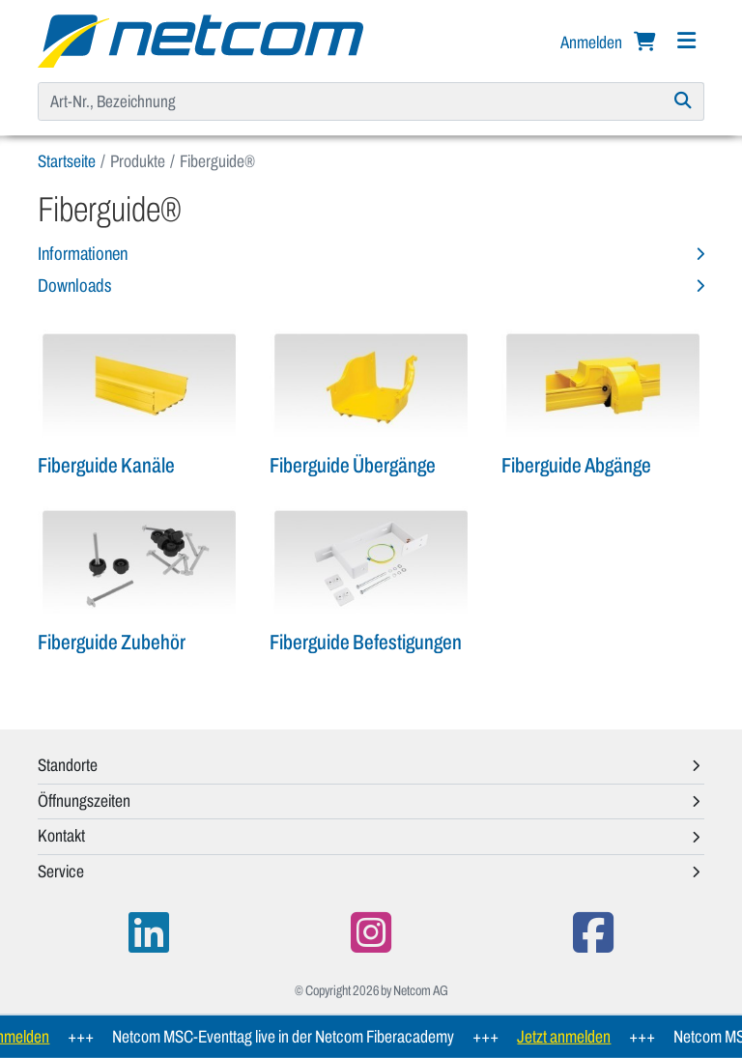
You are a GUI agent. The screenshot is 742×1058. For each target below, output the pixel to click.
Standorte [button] (68, 765)
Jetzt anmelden (569, 1036)
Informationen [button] (83, 253)
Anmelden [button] (592, 42)
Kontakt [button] (61, 835)
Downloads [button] (74, 285)
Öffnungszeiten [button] (84, 801)
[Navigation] (686, 41)
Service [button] (61, 871)
